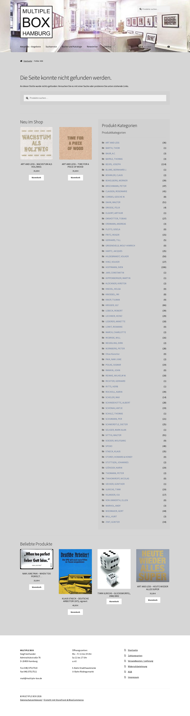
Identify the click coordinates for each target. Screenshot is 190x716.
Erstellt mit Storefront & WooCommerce (64, 699)
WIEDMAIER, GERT (115, 511)
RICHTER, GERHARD (115, 381)
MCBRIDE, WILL (113, 337)
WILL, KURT (111, 516)
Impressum (133, 677)
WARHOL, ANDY (113, 505)
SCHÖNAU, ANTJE (114, 408)
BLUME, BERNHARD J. (116, 169)
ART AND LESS (112, 142)
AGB (130, 671)
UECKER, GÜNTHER (115, 484)
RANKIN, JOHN (113, 370)
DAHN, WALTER (113, 202)
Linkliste (107, 46)
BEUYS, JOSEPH (113, 164)
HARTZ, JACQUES (114, 251)
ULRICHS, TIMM (113, 489)
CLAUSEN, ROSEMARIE (116, 191)
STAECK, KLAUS (113, 451)
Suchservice (51, 46)
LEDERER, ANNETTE (115, 321)
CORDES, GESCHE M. (115, 196)
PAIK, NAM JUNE (113, 359)
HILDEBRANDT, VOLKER (117, 256)
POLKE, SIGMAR (113, 364)
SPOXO (109, 446)
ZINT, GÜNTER (113, 522)
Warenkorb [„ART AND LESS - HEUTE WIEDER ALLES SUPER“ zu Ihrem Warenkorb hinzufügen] (152, 600)
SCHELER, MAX (113, 397)
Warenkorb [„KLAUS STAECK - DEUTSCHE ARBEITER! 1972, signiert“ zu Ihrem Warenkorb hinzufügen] (75, 612)
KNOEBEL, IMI (112, 294)
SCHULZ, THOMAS (114, 413)
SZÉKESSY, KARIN (114, 467)
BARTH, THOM (113, 148)
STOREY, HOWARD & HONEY (119, 456)
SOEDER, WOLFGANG (116, 440)
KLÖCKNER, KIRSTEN (116, 283)
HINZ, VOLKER (112, 261)
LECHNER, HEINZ (114, 316)
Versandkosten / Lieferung (140, 660)
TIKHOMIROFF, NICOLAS (117, 478)
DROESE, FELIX (113, 207)
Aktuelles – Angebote (30, 46)
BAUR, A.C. (110, 153)
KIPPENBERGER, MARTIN (118, 278)
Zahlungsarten (135, 655)
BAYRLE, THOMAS (114, 158)
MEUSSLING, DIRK (114, 343)
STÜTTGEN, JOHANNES (117, 462)
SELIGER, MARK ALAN (116, 429)
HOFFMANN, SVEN (114, 267)
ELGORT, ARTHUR (114, 213)
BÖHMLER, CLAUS (114, 175)
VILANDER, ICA (113, 494)
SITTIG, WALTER (113, 435)
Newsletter (92, 46)
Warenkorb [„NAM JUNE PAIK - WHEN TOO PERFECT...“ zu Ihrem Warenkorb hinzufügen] (36, 587)
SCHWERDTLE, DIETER (117, 424)
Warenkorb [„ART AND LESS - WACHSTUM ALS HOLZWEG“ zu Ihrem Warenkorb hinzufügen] (36, 177)
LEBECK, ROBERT (114, 310)
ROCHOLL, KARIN (114, 391)
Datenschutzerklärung (31, 699)
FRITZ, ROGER (112, 234)
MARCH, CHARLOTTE (116, 332)
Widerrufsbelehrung (137, 666)
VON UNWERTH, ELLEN (117, 500)
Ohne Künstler (113, 354)
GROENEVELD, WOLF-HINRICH (120, 245)
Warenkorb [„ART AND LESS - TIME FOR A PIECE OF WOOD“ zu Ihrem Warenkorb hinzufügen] (75, 177)
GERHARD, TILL (113, 240)
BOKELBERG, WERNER (117, 180)
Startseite (28, 61)
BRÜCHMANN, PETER (116, 186)
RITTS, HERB (112, 386)
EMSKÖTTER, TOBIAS (116, 218)
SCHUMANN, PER (114, 418)
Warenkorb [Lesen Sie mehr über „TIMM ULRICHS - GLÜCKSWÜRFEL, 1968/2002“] (114, 601)
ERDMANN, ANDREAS (116, 223)
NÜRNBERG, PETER (115, 348)
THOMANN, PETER (115, 473)
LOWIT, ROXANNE (114, 326)
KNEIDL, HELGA (113, 288)
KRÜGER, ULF (112, 305)
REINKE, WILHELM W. (116, 375)
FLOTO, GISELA (113, 229)
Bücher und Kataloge (72, 46)
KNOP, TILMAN (113, 299)
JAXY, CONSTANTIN (115, 272)
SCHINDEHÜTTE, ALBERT (118, 402)
